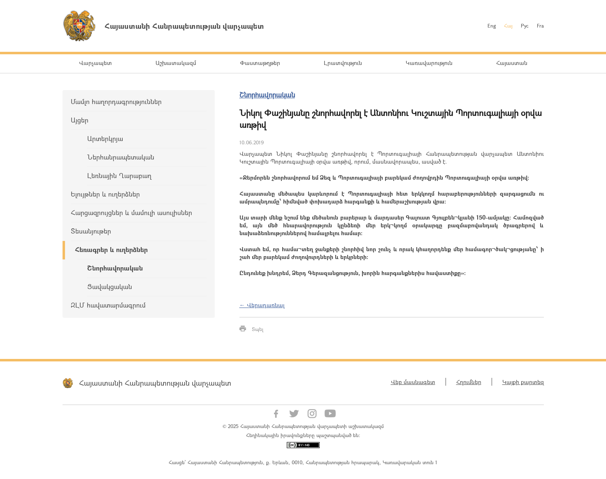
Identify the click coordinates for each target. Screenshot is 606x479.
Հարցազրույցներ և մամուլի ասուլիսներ (131, 212)
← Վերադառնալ (262, 305)
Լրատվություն (343, 63)
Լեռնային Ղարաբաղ (119, 175)
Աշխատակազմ (176, 63)
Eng (492, 25)
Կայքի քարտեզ (523, 382)
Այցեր (79, 120)
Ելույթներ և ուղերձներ (105, 194)
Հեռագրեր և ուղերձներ (111, 249)
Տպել (257, 329)
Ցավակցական (109, 286)
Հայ (508, 25)
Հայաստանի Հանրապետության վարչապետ (155, 383)
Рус (525, 25)
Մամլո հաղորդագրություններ (116, 101)
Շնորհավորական (115, 268)
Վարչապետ (95, 63)
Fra (540, 25)
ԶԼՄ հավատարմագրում (108, 305)
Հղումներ (468, 382)
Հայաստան (511, 63)
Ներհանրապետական (120, 157)
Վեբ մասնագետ (413, 382)
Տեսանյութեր (91, 231)
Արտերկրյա (105, 138)
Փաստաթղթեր (260, 63)
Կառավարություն (429, 63)
